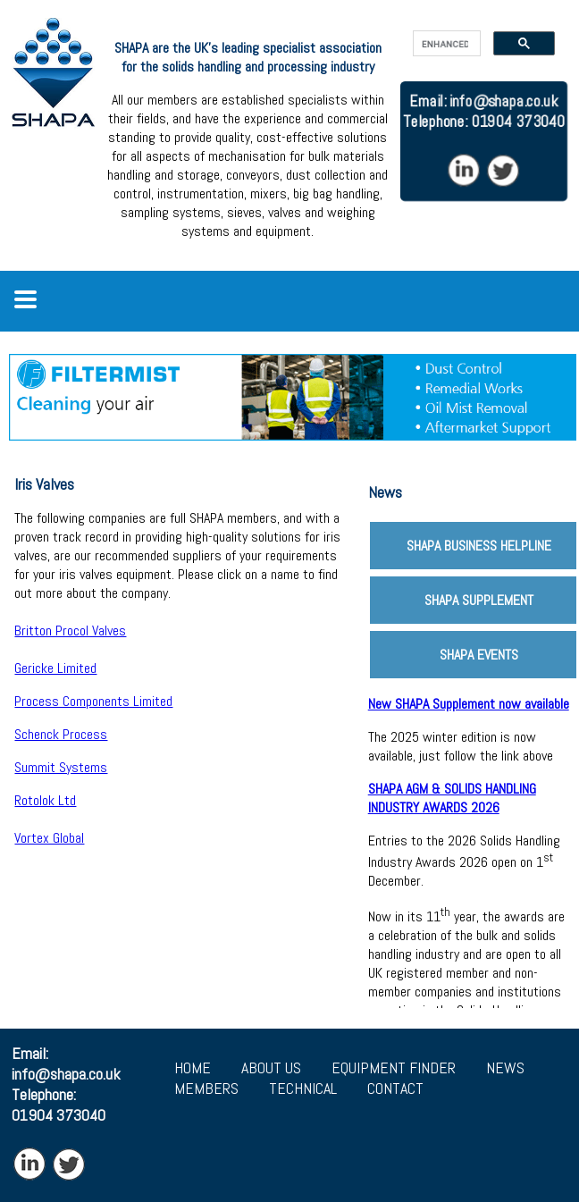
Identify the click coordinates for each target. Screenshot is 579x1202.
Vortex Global (49, 837)
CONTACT (395, 1088)
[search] (445, 44)
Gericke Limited (55, 668)
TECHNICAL (303, 1088)
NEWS (505, 1067)
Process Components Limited (93, 701)
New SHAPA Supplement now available (468, 703)
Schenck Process (60, 734)
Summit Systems (60, 767)
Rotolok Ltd (45, 800)
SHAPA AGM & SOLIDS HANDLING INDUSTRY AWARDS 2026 (452, 798)
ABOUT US (271, 1067)
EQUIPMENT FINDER (393, 1067)
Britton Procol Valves (70, 630)
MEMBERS (206, 1088)
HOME (192, 1067)
